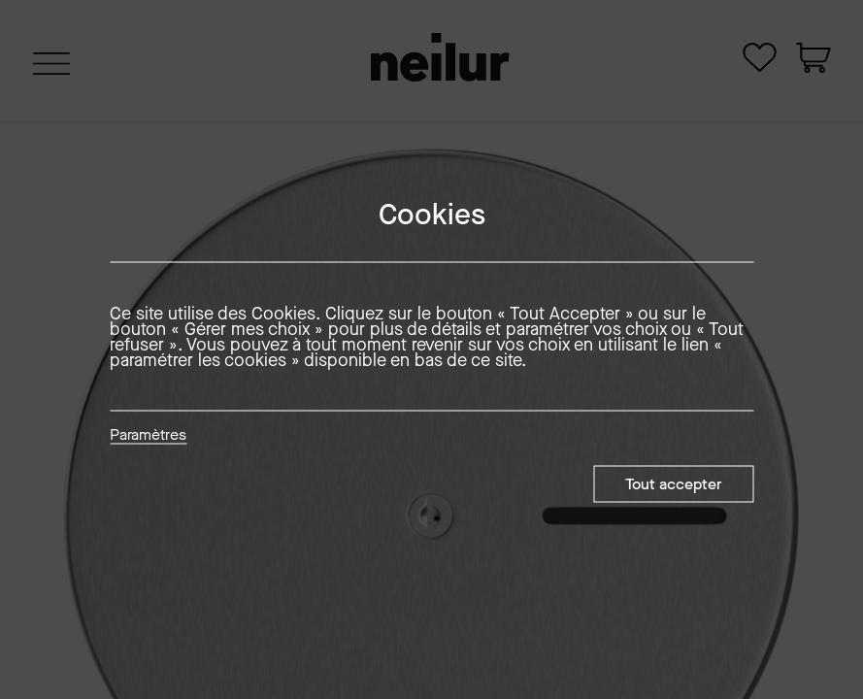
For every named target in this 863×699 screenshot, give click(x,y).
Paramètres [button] (148, 436)
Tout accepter (673, 484)
